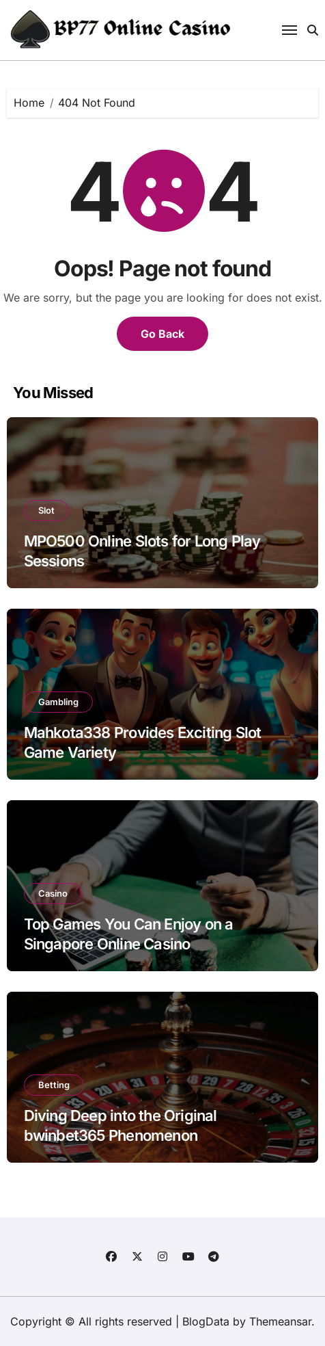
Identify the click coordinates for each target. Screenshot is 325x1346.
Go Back (162, 334)
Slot (46, 510)
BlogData (205, 1321)
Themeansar (280, 1321)
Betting (54, 1084)
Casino (53, 893)
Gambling (58, 701)
